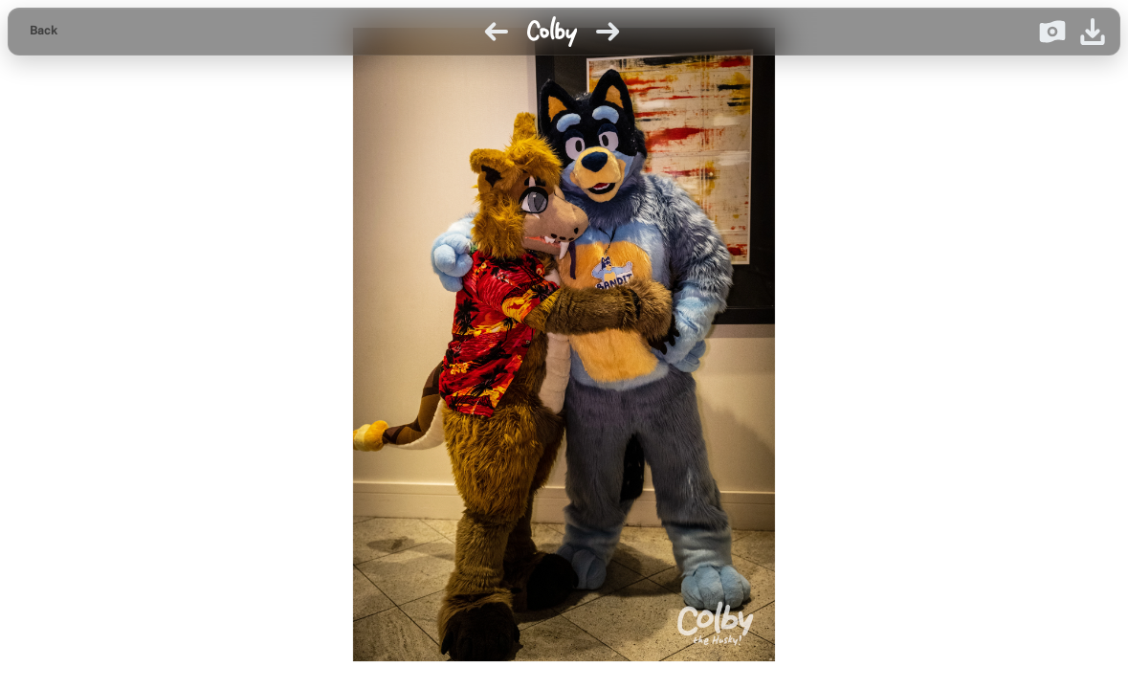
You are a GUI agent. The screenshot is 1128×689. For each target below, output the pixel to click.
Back (43, 30)
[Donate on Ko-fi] (1052, 31)
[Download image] (1092, 31)
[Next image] (607, 31)
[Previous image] (496, 31)
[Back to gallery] (43, 31)
